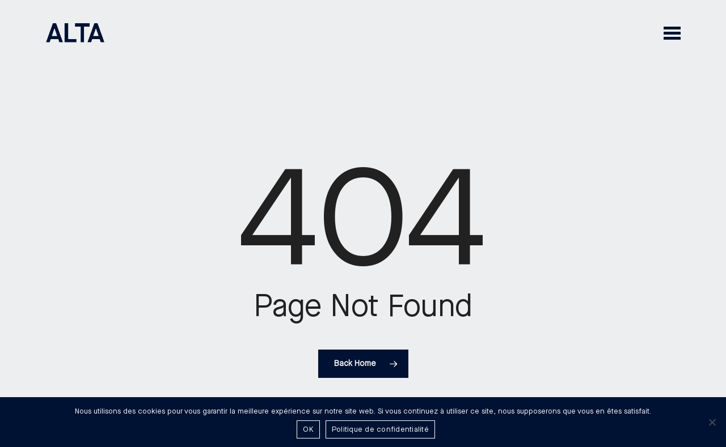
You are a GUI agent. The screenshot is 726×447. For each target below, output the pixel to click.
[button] (672, 33)
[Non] (711, 422)
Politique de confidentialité (380, 429)
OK (308, 429)
